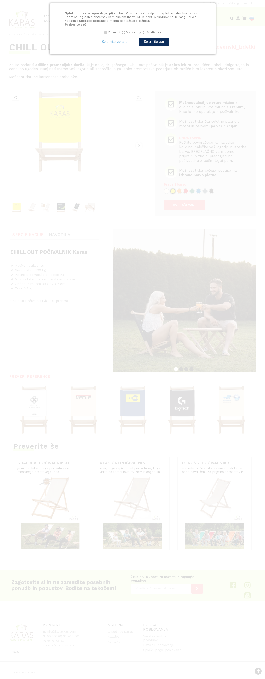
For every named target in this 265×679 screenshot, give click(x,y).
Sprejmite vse (154, 41)
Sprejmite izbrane (115, 41)
